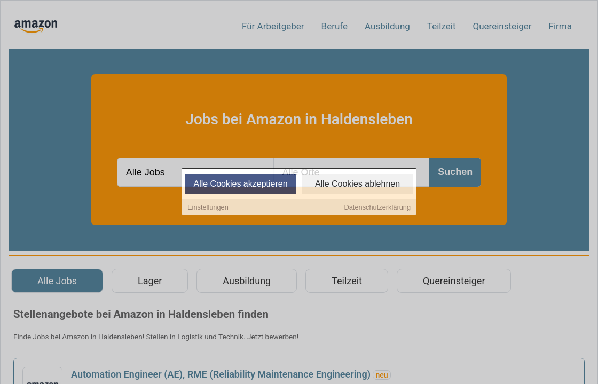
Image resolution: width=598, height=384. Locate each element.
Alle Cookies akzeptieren (240, 184)
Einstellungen (208, 208)
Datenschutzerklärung (377, 208)
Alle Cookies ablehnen (357, 184)
